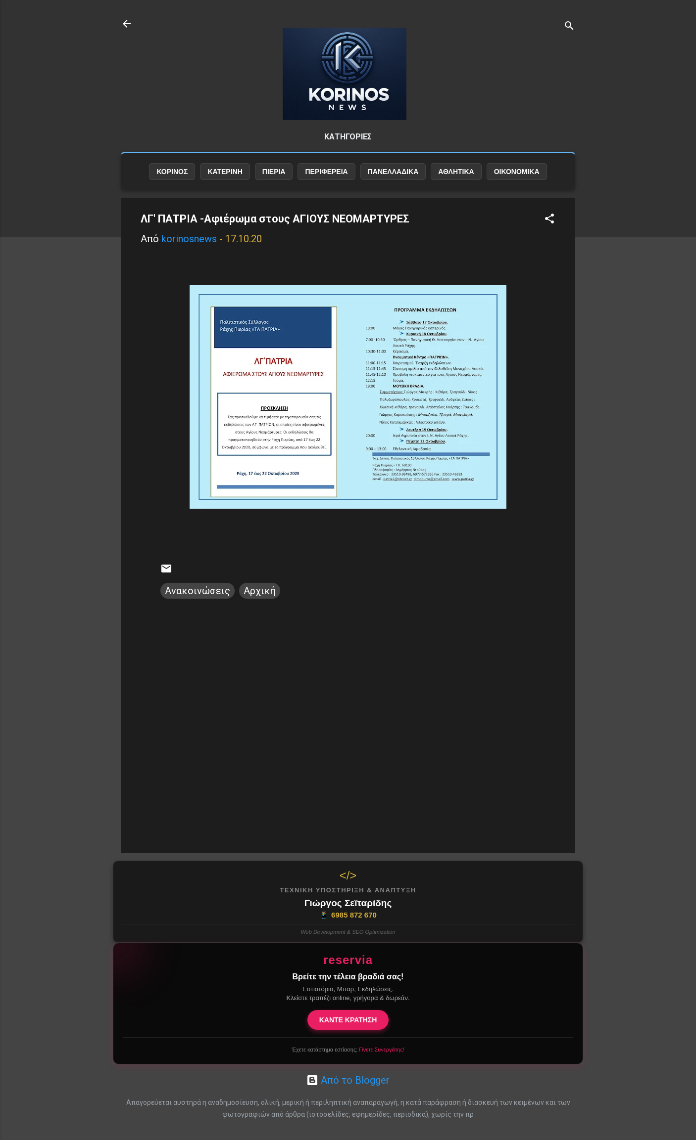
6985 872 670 (348, 915)
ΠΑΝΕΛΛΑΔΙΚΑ (393, 171)
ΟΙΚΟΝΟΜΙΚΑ (517, 171)
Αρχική (260, 591)
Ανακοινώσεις (197, 591)
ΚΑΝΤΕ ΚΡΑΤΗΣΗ (348, 1020)
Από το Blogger (348, 1080)
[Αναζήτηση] (569, 27)
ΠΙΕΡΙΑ (274, 171)
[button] (549, 220)
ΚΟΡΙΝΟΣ (172, 171)
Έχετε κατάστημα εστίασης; (348, 1049)
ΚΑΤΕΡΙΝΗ (224, 171)
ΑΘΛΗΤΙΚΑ (456, 171)
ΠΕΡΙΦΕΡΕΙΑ (326, 171)
